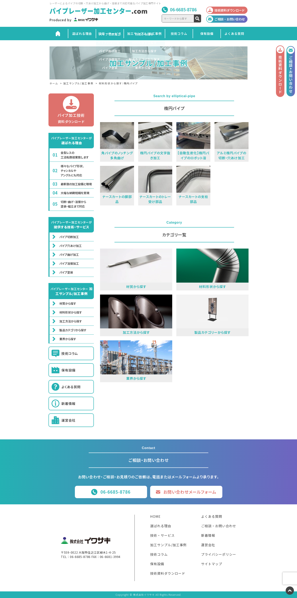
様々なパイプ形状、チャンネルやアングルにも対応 (72, 170)
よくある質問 (234, 33)
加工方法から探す (70, 321)
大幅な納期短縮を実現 (75, 193)
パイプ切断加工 (69, 237)
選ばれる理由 (82, 33)
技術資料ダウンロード (167, 574)
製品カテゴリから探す (72, 330)
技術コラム (179, 33)
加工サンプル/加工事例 (144, 33)
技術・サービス (109, 33)
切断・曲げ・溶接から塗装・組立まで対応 (73, 204)
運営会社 (68, 420)
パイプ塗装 (66, 272)
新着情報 (68, 403)
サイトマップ (211, 564)
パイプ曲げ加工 (69, 254)
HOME (155, 517)
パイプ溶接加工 (69, 263)
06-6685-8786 (183, 10)
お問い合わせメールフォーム (189, 492)
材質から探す (67, 303)
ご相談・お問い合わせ (218, 526)
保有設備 (206, 33)
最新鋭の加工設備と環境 (76, 184)
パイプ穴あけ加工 (70, 246)
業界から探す (67, 339)
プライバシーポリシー (218, 555)
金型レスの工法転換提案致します (75, 155)
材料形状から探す (70, 312)
